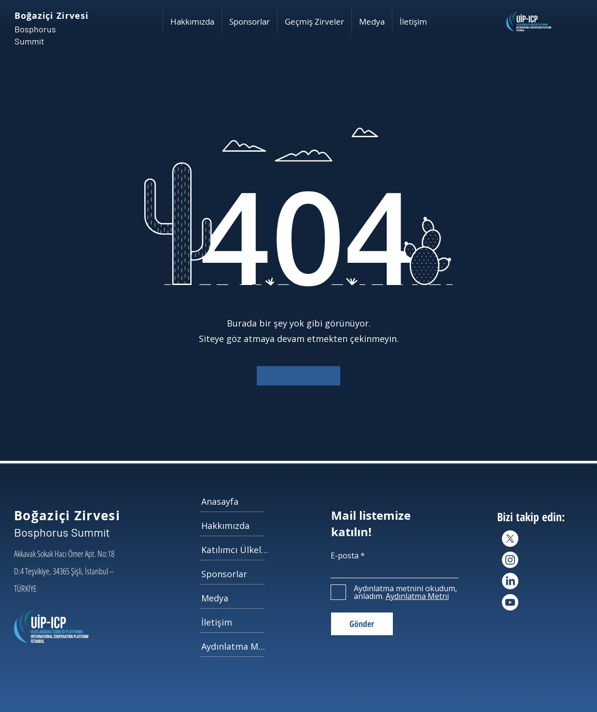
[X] (510, 538)
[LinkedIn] (510, 581)
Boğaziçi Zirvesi (51, 16)
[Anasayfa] (235, 501)
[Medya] (235, 598)
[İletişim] (235, 622)
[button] (192, 21)
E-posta (345, 555)
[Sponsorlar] (235, 574)
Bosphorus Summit (62, 532)
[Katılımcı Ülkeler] (235, 549)
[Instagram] (510, 560)
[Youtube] (510, 602)
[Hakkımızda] (235, 525)
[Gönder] (362, 623)
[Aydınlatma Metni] (235, 646)
